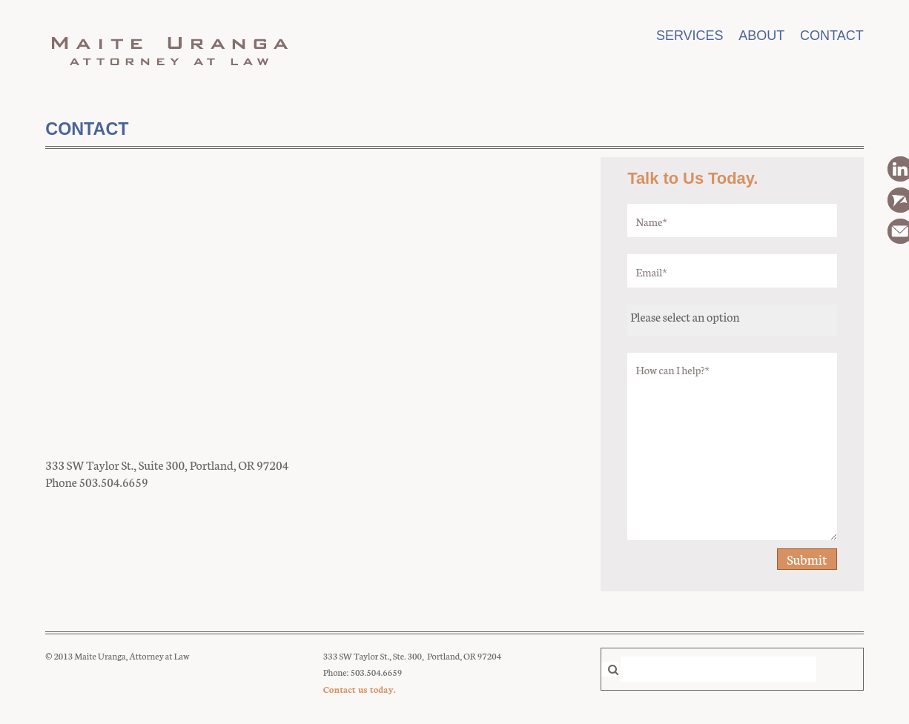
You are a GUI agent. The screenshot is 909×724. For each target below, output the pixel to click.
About (761, 35)
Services (690, 35)
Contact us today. (359, 689)
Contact (832, 35)
